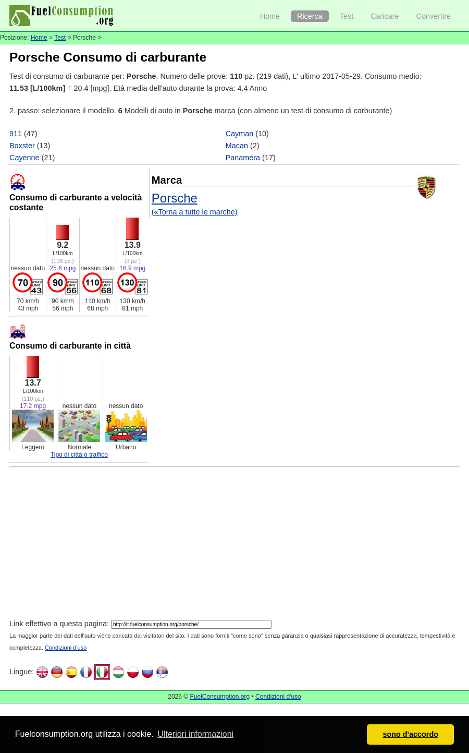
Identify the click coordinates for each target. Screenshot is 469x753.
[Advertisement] (201, 545)
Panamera (243, 157)
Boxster (22, 145)
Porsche (175, 198)
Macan (237, 145)
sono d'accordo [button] (410, 734)
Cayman (240, 133)
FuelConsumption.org (220, 696)
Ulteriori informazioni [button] (195, 734)
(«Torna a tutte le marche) (195, 212)
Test (346, 16)
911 (15, 133)
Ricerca (310, 16)
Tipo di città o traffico (79, 454)
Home (270, 16)
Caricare (385, 16)
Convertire (433, 16)
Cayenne (24, 157)
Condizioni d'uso (66, 647)
